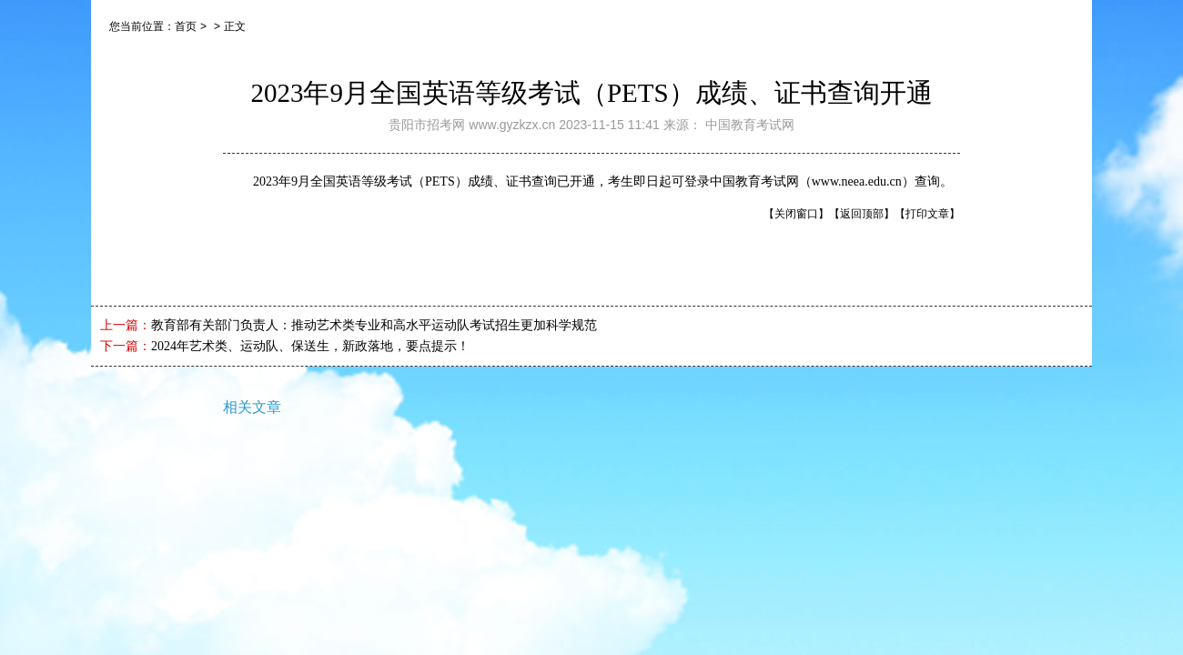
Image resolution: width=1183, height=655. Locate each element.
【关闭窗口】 (796, 213)
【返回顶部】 (862, 213)
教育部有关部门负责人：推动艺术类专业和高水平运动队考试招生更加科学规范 (374, 325)
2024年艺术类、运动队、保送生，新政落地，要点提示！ (310, 346)
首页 (186, 26)
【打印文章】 (927, 213)
